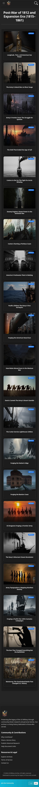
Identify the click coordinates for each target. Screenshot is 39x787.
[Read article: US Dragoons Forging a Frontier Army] (19, 515)
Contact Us (5, 763)
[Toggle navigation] (3, 3)
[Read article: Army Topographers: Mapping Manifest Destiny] (19, 578)
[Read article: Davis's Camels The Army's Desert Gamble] (19, 390)
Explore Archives (6, 757)
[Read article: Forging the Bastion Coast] (19, 484)
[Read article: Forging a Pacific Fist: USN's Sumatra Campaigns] (19, 609)
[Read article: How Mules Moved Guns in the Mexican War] (19, 358)
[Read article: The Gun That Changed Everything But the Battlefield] (19, 640)
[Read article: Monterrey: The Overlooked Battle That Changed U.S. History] (19, 672)
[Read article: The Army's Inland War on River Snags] (19, 77)
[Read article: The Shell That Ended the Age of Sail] (19, 139)
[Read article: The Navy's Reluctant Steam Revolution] (19, 546)
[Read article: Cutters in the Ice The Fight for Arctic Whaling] (19, 171)
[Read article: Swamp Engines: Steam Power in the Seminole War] (19, 202)
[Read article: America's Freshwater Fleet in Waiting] (19, 264)
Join (36, 783)
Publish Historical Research (10, 743)
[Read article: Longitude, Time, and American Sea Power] (19, 45)
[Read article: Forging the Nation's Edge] (19, 452)
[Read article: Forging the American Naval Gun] (19, 327)
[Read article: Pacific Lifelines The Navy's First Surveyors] (19, 296)
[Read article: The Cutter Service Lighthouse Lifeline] (19, 421)
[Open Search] (36, 3)
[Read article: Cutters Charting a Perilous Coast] (19, 233)
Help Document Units (8, 746)
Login (31, 783)
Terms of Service (6, 760)
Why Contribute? (7, 737)
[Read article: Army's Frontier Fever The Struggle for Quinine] (19, 108)
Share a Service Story (8, 740)
